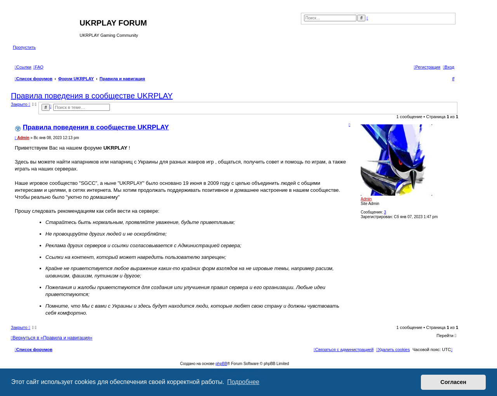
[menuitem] (38, 67)
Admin (366, 199)
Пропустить (24, 47)
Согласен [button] (453, 382)
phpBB (221, 364)
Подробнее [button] (243, 382)
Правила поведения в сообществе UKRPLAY (92, 95)
